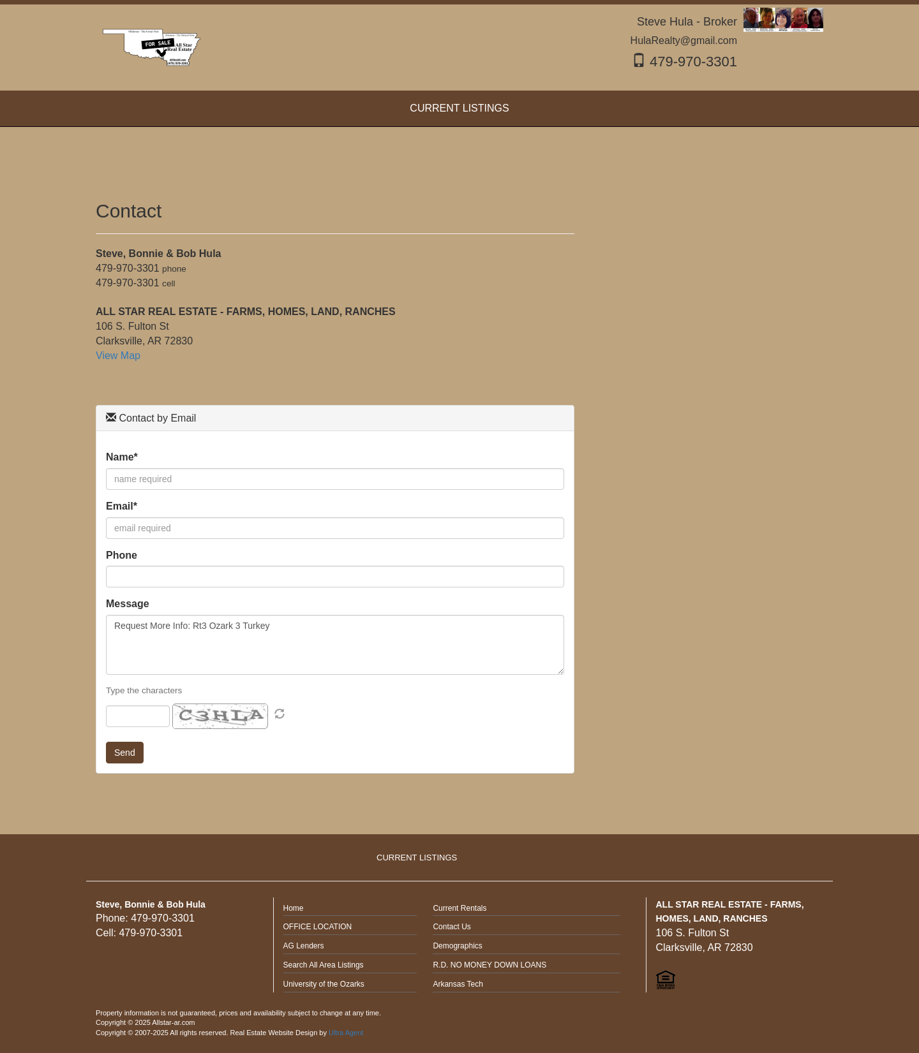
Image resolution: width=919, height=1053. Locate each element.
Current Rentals (459, 908)
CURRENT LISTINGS (417, 857)
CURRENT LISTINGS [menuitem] (459, 108)
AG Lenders (303, 945)
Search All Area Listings (323, 965)
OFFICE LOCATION (317, 926)
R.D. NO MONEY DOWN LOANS (489, 965)
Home (293, 908)
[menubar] (459, 108)
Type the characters (144, 690)
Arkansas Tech (458, 984)
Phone (121, 555)
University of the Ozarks (323, 984)
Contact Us (451, 926)
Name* (122, 457)
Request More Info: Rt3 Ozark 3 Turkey (335, 645)
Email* (121, 506)
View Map (118, 355)
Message (127, 603)
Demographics (457, 945)
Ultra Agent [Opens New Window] (346, 1032)
